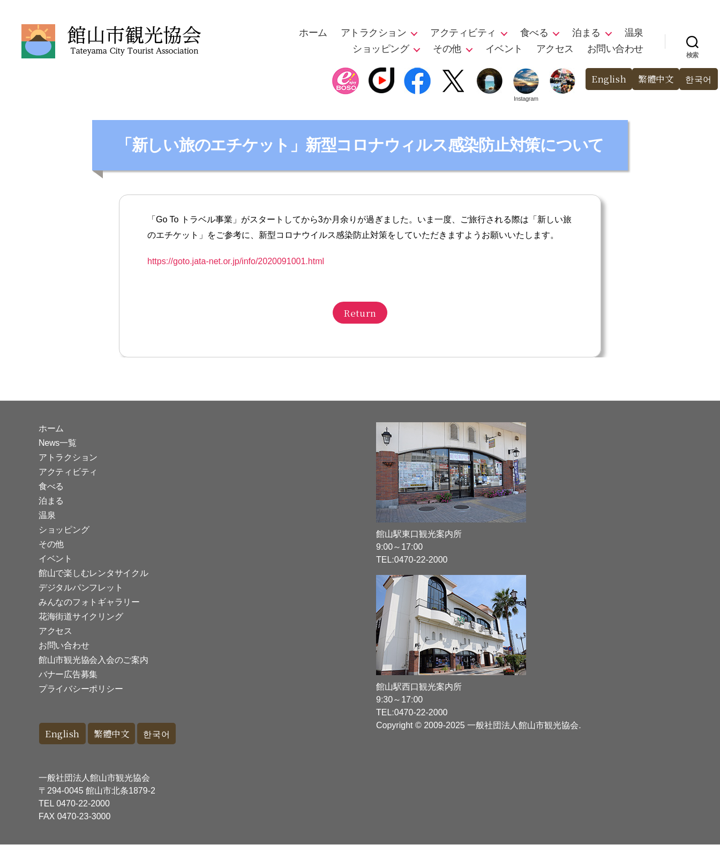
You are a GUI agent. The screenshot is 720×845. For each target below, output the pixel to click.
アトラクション (374, 32)
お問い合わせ (615, 48)
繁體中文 (653, 79)
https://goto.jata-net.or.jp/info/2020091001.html (235, 261)
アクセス (555, 48)
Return (359, 312)
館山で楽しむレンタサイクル (93, 573)
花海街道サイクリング (81, 616)
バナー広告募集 (68, 674)
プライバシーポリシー (81, 688)
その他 (447, 48)
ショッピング (380, 48)
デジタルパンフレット (81, 587)
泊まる (586, 32)
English (604, 79)
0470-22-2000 (83, 804)
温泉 (634, 32)
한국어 (698, 79)
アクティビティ (463, 32)
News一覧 (57, 442)
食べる (534, 32)
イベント (504, 48)
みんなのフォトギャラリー (89, 602)
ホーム (313, 32)
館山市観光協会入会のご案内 (93, 659)
